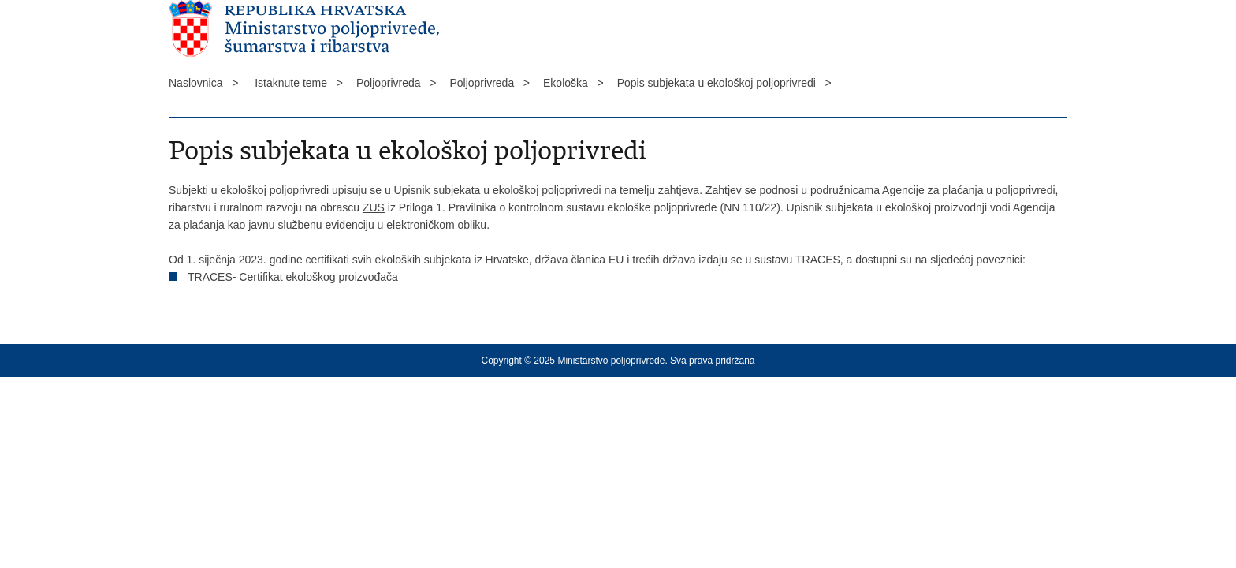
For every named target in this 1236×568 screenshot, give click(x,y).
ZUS (374, 207)
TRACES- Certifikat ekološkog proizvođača (294, 277)
